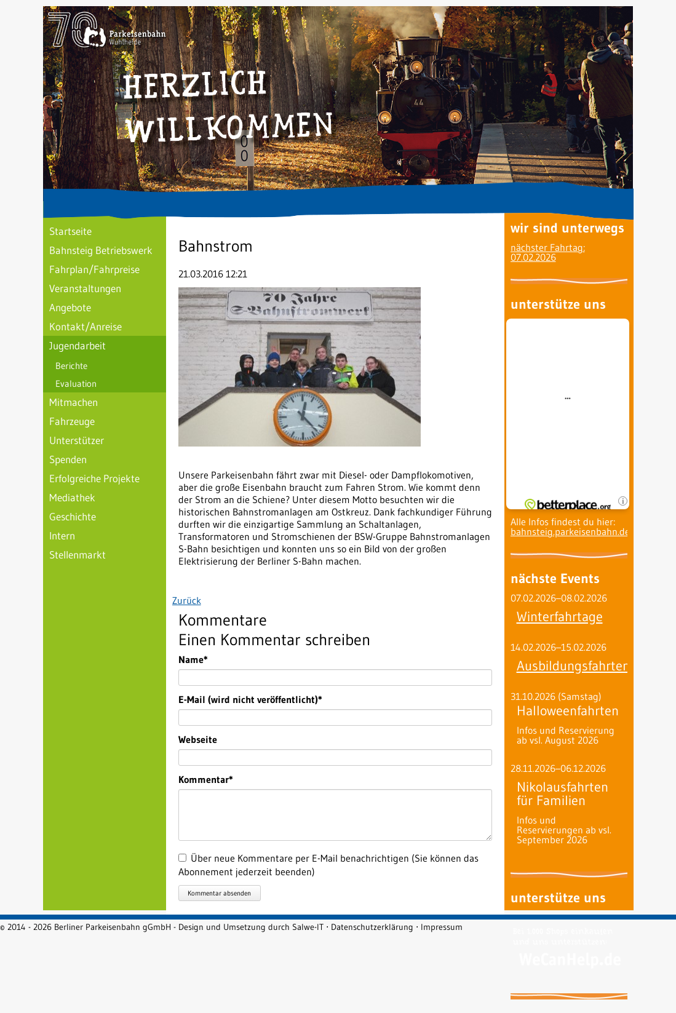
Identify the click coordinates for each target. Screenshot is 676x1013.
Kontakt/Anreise (85, 326)
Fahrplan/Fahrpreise (94, 269)
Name (200, 659)
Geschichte (72, 516)
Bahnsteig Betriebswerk (101, 250)
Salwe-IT (308, 926)
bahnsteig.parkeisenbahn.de (570, 531)
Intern (62, 535)
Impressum (442, 926)
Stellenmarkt (77, 554)
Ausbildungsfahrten (573, 665)
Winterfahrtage (560, 616)
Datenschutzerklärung (372, 926)
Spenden (68, 459)
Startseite (70, 230)
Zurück (186, 600)
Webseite (197, 739)
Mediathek (72, 497)
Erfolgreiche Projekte (94, 478)
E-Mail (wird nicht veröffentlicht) (250, 699)
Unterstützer (76, 440)
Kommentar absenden (219, 893)
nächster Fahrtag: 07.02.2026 (548, 252)
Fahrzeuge (72, 421)
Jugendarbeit (77, 345)
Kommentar (205, 779)
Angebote (70, 307)
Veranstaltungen (85, 288)
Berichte (71, 365)
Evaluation (76, 383)
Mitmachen (73, 401)
